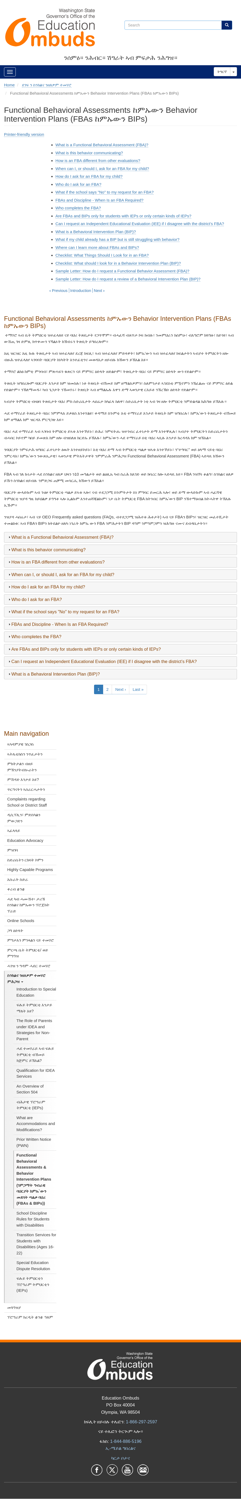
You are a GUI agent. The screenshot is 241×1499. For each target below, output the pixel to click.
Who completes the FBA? (78, 208)
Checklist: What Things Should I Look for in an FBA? (102, 255)
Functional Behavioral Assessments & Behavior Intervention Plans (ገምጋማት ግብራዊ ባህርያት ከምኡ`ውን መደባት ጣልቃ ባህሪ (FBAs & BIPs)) (34, 1179)
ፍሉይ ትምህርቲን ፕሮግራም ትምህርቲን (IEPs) (33, 1284)
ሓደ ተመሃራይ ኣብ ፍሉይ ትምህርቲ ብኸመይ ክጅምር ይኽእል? (35, 1054)
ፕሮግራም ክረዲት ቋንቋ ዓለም (30, 1317)
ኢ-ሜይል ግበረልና (120, 1448)
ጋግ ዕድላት (15, 930)
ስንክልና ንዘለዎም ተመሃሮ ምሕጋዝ (26, 978)
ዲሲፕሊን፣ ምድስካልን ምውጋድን (23, 817)
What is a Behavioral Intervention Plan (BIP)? (96, 231)
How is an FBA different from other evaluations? (98, 160)
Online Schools (20, 920)
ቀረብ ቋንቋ (16, 889)
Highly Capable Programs (30, 869)
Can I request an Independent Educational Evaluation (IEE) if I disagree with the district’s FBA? (140, 223)
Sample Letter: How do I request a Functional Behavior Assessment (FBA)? (122, 271)
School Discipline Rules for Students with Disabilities (33, 1219)
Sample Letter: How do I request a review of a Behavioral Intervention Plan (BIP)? (128, 279)
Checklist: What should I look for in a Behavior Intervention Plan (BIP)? (118, 263)
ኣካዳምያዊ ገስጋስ (20, 744)
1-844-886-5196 (125, 1441)
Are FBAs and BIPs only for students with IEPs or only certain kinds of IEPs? (124, 216)
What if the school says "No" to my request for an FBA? (105, 192)
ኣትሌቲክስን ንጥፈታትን (24, 754)
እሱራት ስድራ (17, 879)
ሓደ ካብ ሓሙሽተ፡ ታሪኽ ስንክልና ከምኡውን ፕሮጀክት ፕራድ (28, 905)
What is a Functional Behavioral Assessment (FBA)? (102, 144)
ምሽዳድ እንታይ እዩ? (23, 779)
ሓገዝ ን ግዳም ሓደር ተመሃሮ (28, 966)
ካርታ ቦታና (120, 1458)
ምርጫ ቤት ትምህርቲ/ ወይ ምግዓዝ (27, 953)
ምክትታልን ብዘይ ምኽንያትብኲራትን (22, 766)
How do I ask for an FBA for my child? (89, 176)
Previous (58, 290)
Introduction (80, 290)
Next (99, 290)
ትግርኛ (222, 72)
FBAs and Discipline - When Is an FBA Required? (99, 200)
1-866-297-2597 (141, 1421)
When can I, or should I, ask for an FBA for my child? (102, 168)
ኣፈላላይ (13, 830)
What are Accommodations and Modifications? (36, 1123)
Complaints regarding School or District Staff (27, 802)
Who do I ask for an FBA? (79, 184)
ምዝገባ (12, 850)
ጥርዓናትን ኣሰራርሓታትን (26, 789)
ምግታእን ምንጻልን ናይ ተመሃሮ (30, 940)
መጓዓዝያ (14, 1307)
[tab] (120, 537)
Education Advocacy (25, 840)
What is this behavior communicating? (89, 153)
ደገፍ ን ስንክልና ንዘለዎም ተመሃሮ (47, 85)
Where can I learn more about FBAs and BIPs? (97, 247)
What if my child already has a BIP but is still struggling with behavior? (118, 239)
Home (9, 85)
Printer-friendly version (24, 134)
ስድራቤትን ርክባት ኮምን (25, 860)
